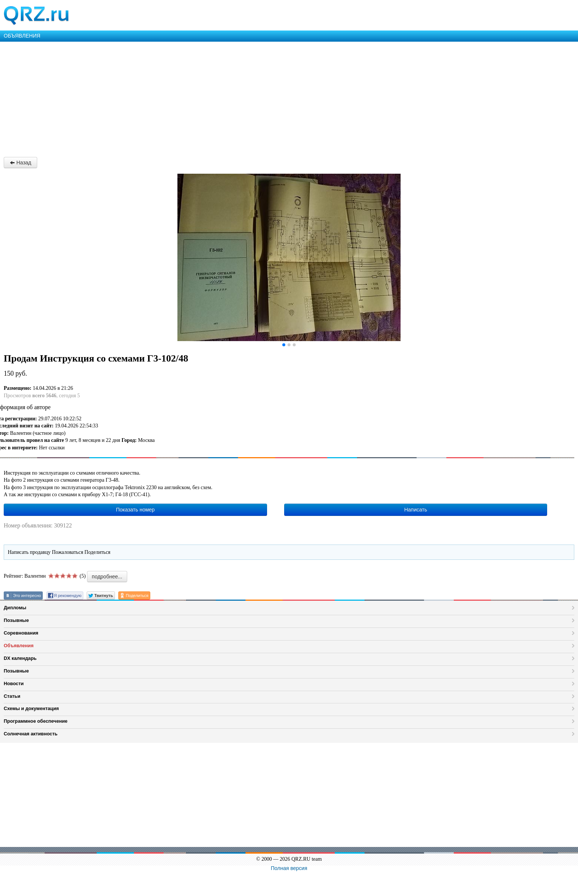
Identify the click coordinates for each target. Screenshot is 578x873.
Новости (14, 683)
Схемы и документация (31, 708)
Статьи (12, 696)
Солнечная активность (31, 733)
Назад (20, 163)
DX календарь (20, 658)
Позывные (16, 620)
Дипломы (15, 607)
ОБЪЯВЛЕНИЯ (22, 36)
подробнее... (107, 577)
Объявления (18, 645)
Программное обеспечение (35, 721)
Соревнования (21, 633)
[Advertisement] (223, 97)
